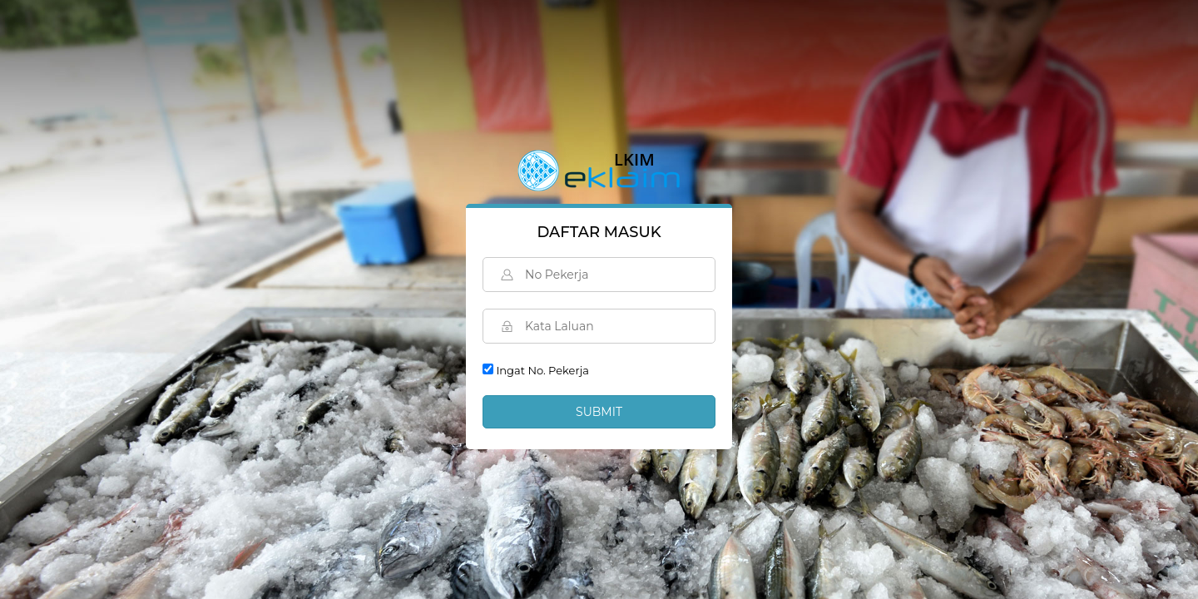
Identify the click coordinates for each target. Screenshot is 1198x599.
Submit (599, 411)
